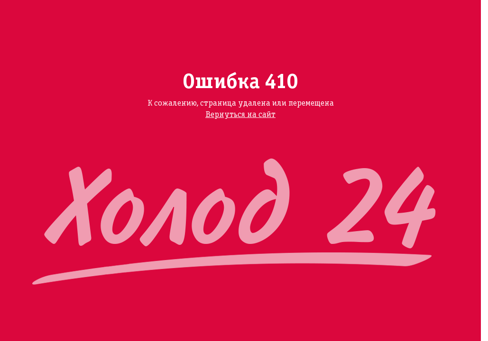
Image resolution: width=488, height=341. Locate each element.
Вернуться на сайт (240, 115)
